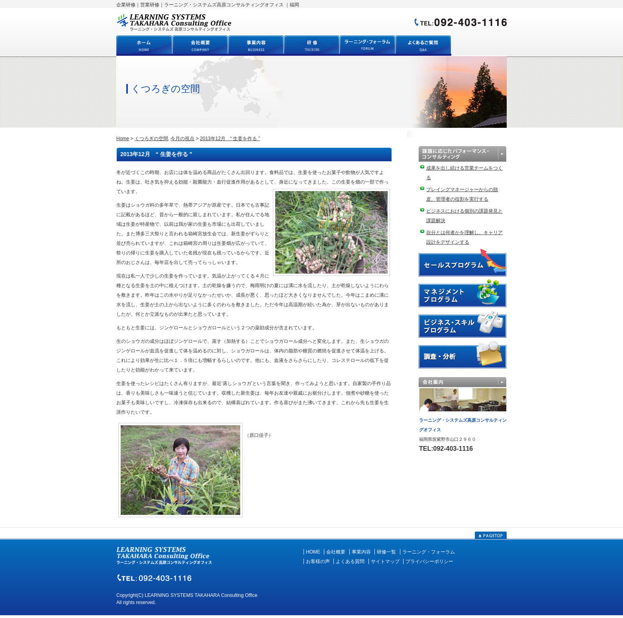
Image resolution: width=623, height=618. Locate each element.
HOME (313, 552)
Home (122, 138)
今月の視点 (182, 138)
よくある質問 (350, 561)
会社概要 (335, 552)
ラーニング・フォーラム (428, 552)
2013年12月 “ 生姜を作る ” (230, 138)
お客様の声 (318, 561)
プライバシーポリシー (429, 561)
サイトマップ (385, 561)
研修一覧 (386, 552)
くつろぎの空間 (151, 138)
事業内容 (361, 552)
